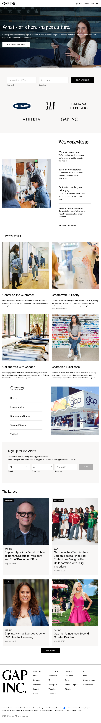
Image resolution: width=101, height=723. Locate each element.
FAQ (85, 675)
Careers (36, 680)
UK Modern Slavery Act (31, 710)
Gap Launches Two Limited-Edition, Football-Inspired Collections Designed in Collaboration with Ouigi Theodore (71, 563)
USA (79, 4)
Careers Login (89, 4)
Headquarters (17, 407)
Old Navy (69, 675)
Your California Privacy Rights (79, 708)
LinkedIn (52, 693)
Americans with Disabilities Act (53, 710)
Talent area (36, 471)
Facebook (53, 675)
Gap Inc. (8, 550)
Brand (10, 471)
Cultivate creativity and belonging (72, 193)
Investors (37, 684)
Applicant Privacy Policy (11, 710)
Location (42, 86)
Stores (13, 398)
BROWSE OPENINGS (68, 225)
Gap (56, 552)
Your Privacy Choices (53, 708)
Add (86, 467)
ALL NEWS (50, 651)
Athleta (68, 689)
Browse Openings (16, 44)
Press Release (9, 502)
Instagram (53, 684)
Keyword (10, 86)
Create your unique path (72, 212)
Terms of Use (7, 708)
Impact (36, 689)
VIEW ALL (14, 434)
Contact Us (88, 684)
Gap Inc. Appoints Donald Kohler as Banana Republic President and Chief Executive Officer (25, 557)
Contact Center (18, 425)
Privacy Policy (38, 708)
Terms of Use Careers (22, 708)
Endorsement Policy (74, 710)
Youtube (52, 689)
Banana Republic (72, 684)
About (35, 675)
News (35, 693)
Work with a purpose (72, 156)
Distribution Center (20, 416)
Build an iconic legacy (72, 174)
